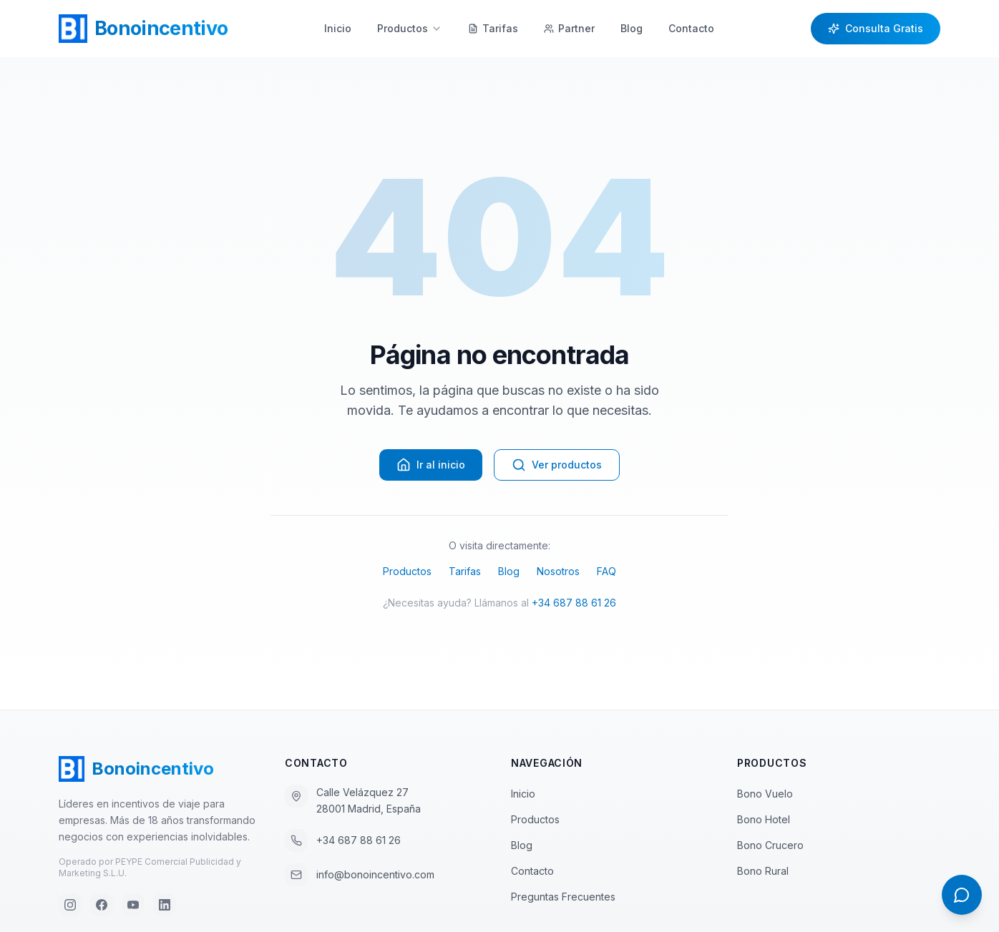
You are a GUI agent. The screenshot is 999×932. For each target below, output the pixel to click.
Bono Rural (763, 871)
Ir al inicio (430, 465)
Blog (631, 28)
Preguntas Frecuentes (569, 897)
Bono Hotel (763, 819)
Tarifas (465, 571)
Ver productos (557, 465)
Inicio (337, 28)
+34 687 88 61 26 (574, 603)
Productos (409, 28)
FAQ (606, 571)
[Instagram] (70, 904)
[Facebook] (101, 904)
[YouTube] (133, 904)
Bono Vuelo (765, 794)
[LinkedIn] (164, 904)
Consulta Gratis (875, 28)
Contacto (691, 28)
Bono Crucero (770, 845)
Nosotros (558, 571)
